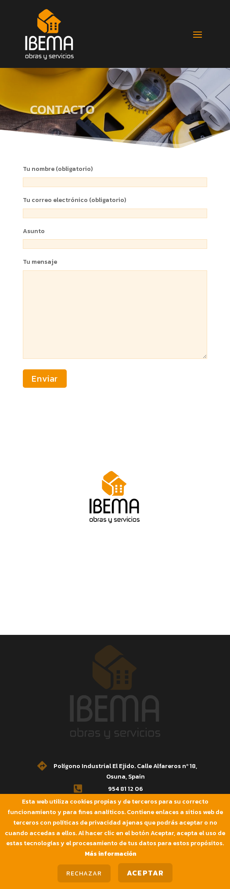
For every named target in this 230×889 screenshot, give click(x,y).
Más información (111, 853)
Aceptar (145, 873)
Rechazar (84, 873)
